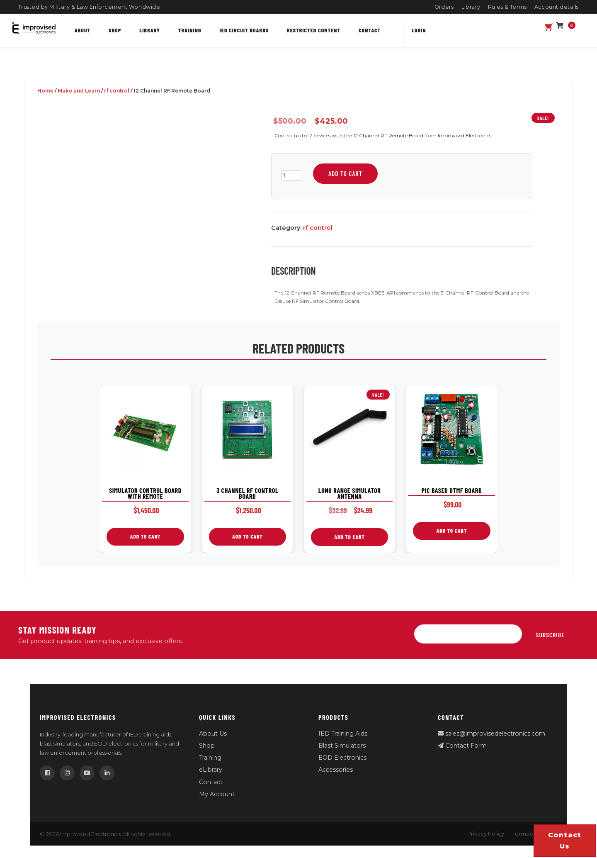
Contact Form (462, 745)
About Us (213, 733)
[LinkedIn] (107, 772)
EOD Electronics (342, 757)
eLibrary (210, 769)
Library (471, 7)
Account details (556, 7)
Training (189, 30)
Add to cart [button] (145, 536)
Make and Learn (79, 91)
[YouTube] (87, 772)
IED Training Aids (342, 733)
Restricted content (313, 30)
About (82, 30)
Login (419, 30)
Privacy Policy (485, 834)
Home (45, 91)
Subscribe (550, 635)
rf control (116, 91)
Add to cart (345, 173)
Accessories (335, 769)
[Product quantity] (292, 175)
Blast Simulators (342, 745)
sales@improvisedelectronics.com (491, 733)
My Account (217, 794)
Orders (444, 7)
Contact (370, 30)
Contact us (565, 840)
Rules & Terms (507, 7)
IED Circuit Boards (244, 30)
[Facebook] (47, 772)
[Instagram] (67, 772)
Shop (115, 30)
